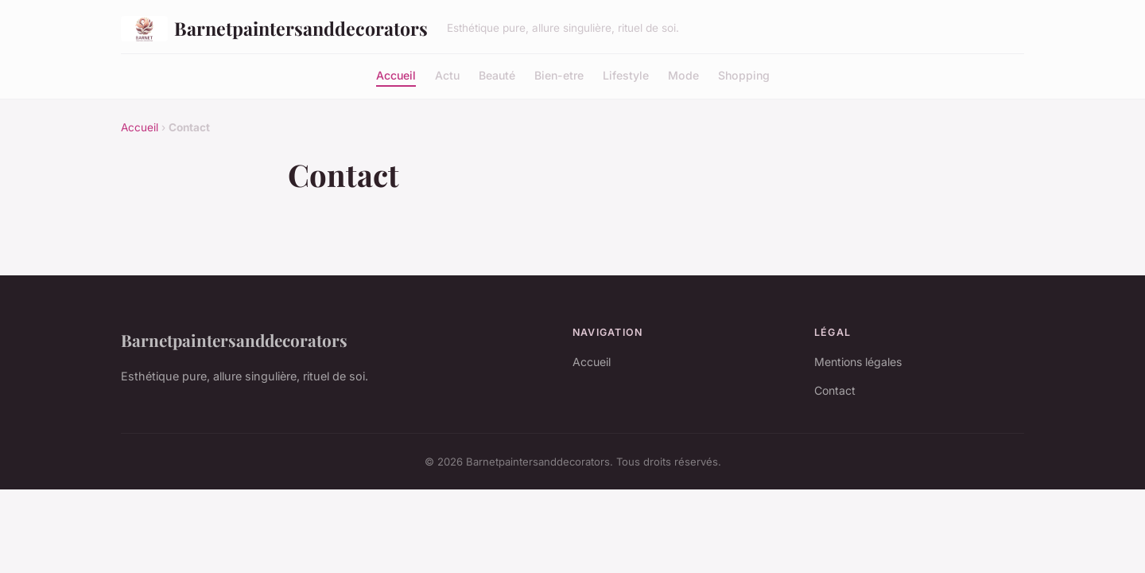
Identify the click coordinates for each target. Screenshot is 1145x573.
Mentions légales (858, 361)
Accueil (396, 74)
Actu (447, 74)
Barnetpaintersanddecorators (274, 28)
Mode (683, 74)
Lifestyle (626, 74)
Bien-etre (559, 74)
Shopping (744, 74)
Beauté (497, 74)
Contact (835, 390)
